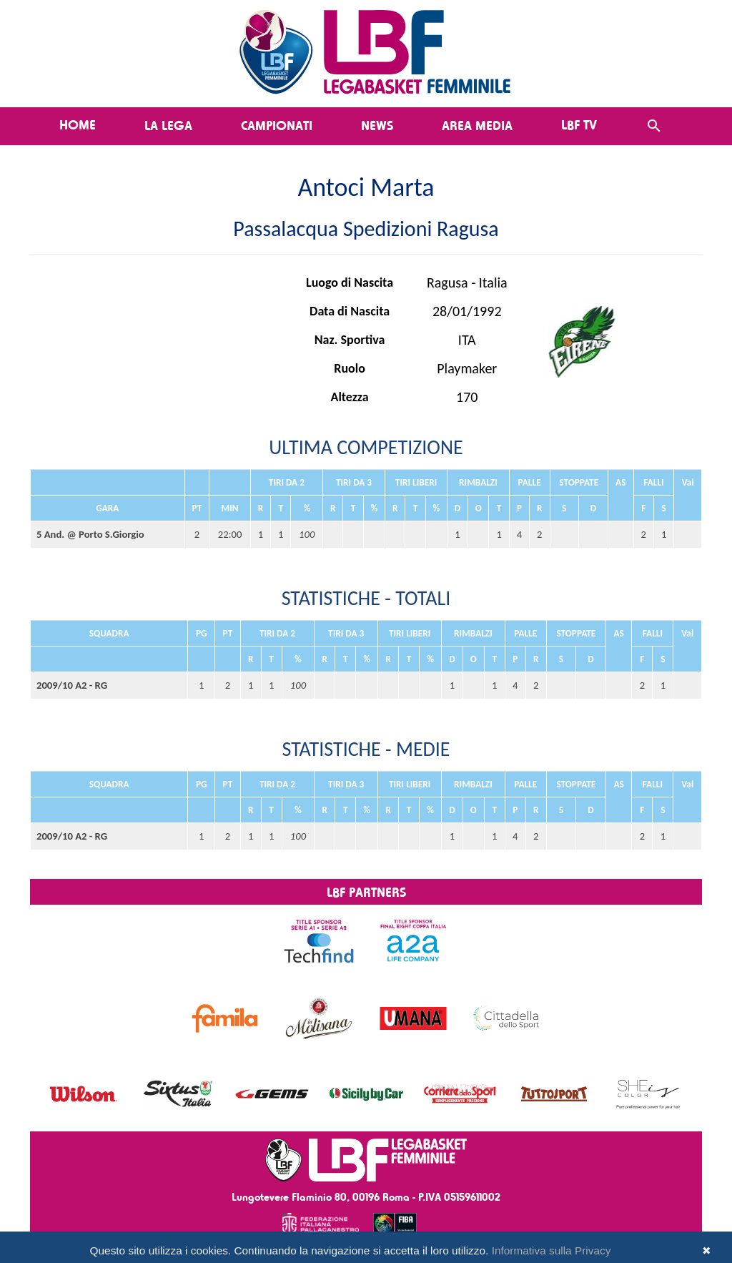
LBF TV (579, 124)
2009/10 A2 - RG (71, 685)
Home (77, 124)
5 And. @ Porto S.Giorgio (90, 534)
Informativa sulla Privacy (551, 1250)
